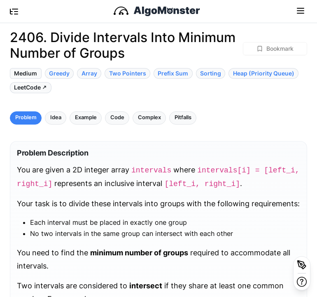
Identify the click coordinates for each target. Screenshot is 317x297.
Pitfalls (183, 117)
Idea (55, 117)
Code (117, 117)
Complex (149, 117)
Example (86, 117)
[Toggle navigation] (300, 10)
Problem (26, 117)
